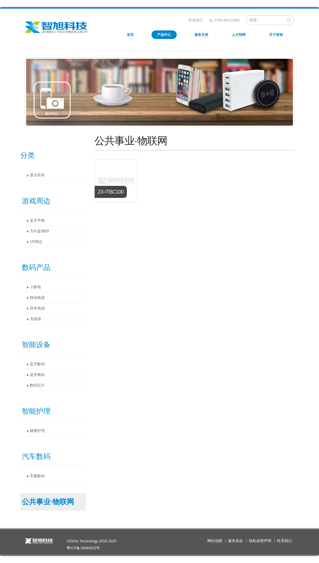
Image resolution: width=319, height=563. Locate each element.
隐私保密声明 (260, 541)
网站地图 (214, 541)
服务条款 (235, 541)
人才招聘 (239, 35)
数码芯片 (37, 385)
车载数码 (37, 476)
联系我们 (195, 20)
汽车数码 (36, 456)
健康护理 (37, 431)
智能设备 (36, 344)
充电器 (35, 319)
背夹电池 (37, 308)
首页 (130, 35)
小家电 (35, 287)
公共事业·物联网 (48, 502)
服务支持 (201, 35)
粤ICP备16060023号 (83, 548)
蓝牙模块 (37, 375)
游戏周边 (36, 201)
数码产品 (36, 267)
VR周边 (36, 242)
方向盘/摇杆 (40, 231)
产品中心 (164, 35)
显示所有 (37, 175)
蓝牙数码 (37, 364)
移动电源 (37, 298)
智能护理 (36, 411)
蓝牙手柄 (37, 221)
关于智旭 (276, 35)
